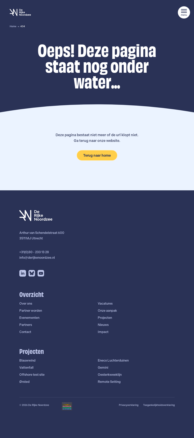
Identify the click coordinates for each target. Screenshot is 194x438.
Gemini (103, 367)
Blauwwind (27, 360)
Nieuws (103, 325)
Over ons (25, 303)
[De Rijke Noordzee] (20, 12)
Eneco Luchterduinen (113, 360)
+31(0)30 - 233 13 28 (34, 252)
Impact (103, 332)
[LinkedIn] (22, 273)
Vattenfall (26, 367)
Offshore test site (32, 375)
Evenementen (29, 318)
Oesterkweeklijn (110, 375)
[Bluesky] (31, 273)
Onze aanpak (107, 310)
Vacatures (105, 303)
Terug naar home (97, 155)
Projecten (105, 318)
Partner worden (30, 310)
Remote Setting (109, 382)
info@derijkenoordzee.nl (37, 257)
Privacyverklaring (128, 405)
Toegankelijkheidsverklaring (159, 405)
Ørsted (24, 382)
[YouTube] (40, 273)
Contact (25, 332)
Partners (25, 325)
